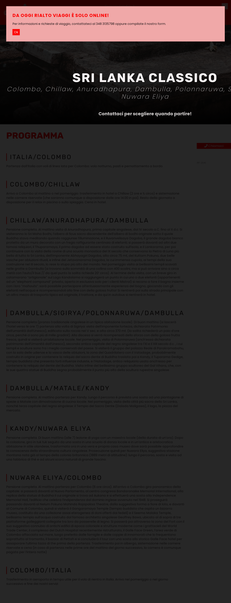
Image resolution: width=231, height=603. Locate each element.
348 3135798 (105, 24)
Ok (16, 32)
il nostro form (154, 24)
